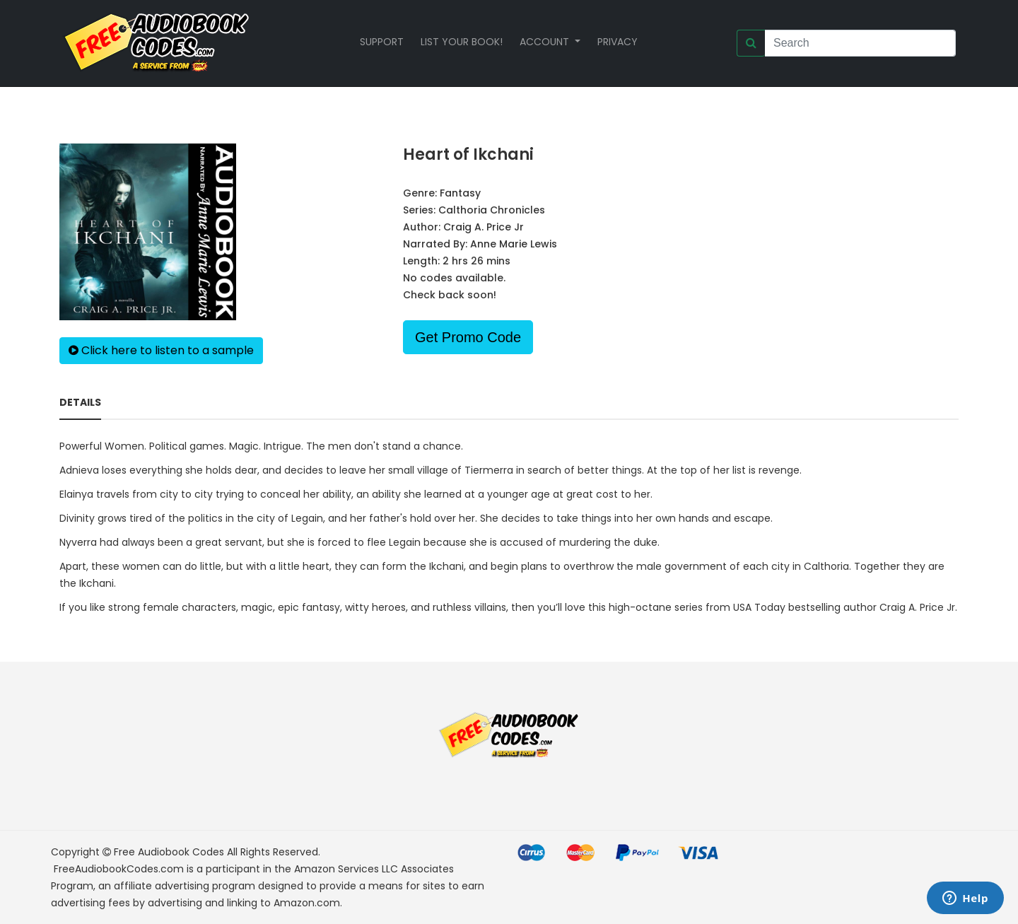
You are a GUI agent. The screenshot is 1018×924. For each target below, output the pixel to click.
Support (382, 42)
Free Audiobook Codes (169, 852)
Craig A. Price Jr (483, 227)
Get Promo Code (468, 337)
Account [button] (546, 42)
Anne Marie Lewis (513, 244)
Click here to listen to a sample (161, 350)
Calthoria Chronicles (491, 210)
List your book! (462, 42)
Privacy (617, 42)
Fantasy (460, 193)
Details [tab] (80, 402)
